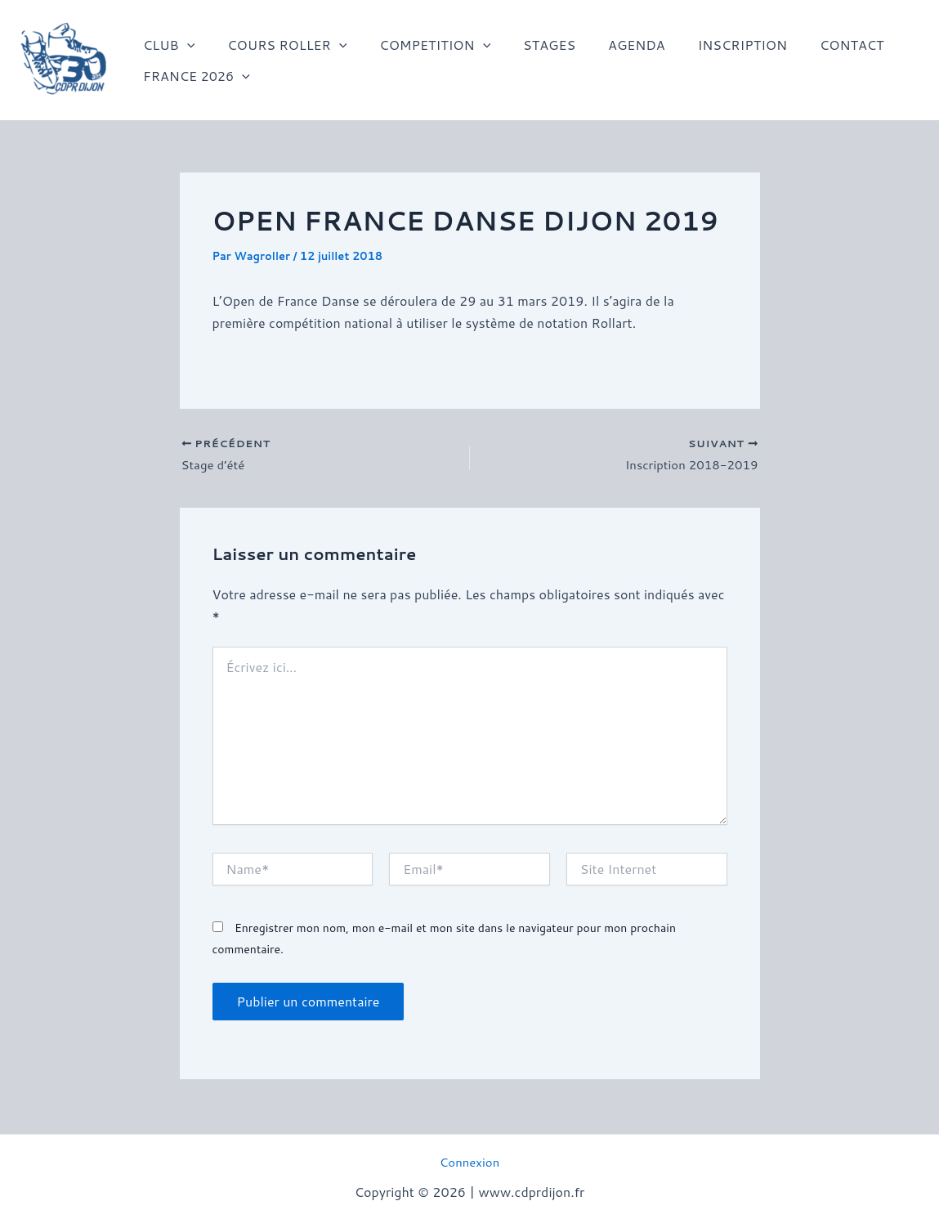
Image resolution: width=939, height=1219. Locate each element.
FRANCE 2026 (193, 76)
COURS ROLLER (277, 45)
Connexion (469, 1161)
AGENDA (607, 44)
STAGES (526, 44)
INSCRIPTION (706, 44)
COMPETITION (418, 45)
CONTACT (809, 44)
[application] (184, 45)
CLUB (165, 45)
